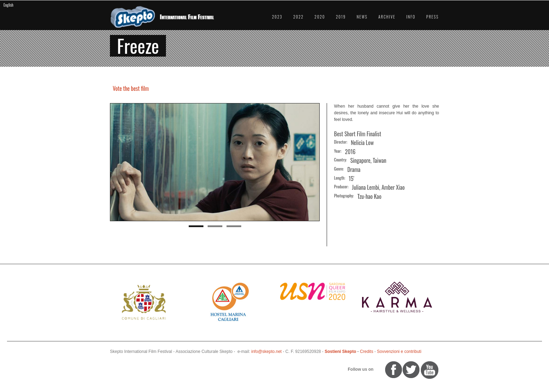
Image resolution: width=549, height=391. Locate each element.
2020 (319, 17)
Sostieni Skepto (340, 351)
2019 (341, 17)
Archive (387, 17)
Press (432, 17)
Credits (366, 351)
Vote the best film (131, 88)
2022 (298, 17)
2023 (277, 17)
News (362, 17)
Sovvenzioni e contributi (399, 351)
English (8, 5)
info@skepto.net (266, 351)
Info (410, 17)
